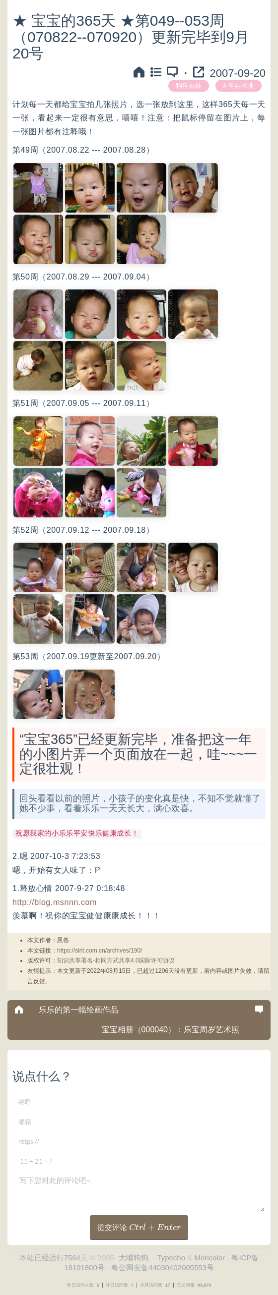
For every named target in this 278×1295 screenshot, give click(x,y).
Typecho (171, 1257)
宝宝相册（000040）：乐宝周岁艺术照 (170, 1029)
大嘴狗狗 (133, 1257)
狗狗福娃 (189, 85)
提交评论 (139, 1227)
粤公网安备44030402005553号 (162, 1267)
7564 (72, 1257)
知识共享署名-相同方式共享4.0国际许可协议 (116, 960)
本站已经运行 (41, 1257)
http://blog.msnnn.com (54, 902)
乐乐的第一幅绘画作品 (78, 1010)
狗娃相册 (241, 85)
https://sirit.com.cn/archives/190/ (99, 950)
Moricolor (209, 1257)
